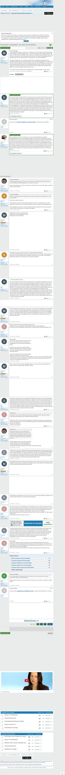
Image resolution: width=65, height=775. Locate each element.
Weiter (50, 624)
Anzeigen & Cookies (27, 767)
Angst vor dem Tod (9, 724)
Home (2, 6)
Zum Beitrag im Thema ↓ (16, 116)
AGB (33, 767)
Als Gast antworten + (5, 47)
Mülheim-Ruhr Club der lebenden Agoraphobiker (18, 743)
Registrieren (43, 8)
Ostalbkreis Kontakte (10, 749)
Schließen (26, 41)
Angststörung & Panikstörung (26, 754)
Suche (21, 6)
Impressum (16, 767)
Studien (44, 6)
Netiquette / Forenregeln (38, 767)
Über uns (12, 767)
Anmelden (50, 8)
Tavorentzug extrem (10, 718)
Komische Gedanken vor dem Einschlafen (18, 45)
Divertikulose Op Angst (11, 727)
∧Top (62, 773)
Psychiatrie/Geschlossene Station (14, 721)
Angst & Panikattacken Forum (14, 754)
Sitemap (44, 767)
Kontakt (8, 767)
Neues (7, 6)
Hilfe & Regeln (38, 6)
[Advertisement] (31, 388)
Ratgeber (26, 6)
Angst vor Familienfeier (11, 715)
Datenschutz (21, 767)
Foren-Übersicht (4, 754)
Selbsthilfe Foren (14, 6)
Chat (32, 6)
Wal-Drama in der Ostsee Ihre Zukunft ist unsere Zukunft (20, 736)
